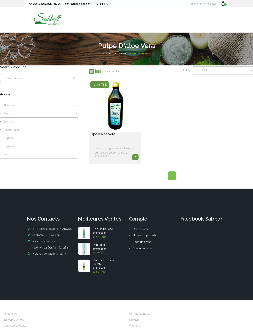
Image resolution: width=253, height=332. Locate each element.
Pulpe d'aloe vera (103, 134)
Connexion (197, 3)
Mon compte (141, 229)
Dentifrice (99, 245)
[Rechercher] (39, 78)
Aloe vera (9, 105)
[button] (223, 3)
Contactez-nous (139, 314)
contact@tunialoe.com (46, 235)
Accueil (6, 94)
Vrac (6, 154)
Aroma (7, 113)
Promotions (10, 314)
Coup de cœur (142, 242)
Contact (8, 121)
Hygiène (8, 138)
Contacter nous (142, 248)
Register (210, 3)
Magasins (135, 326)
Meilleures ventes (13, 320)
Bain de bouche (103, 229)
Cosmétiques (11, 129)
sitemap (134, 320)
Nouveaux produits (144, 235)
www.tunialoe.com (44, 241)
